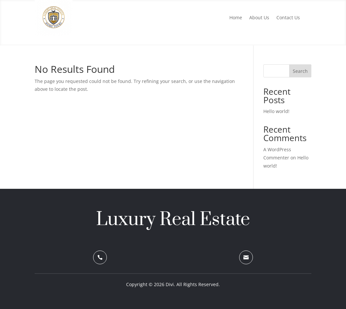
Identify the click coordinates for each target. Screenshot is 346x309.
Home (235, 18)
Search (300, 71)
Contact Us (288, 18)
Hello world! (276, 111)
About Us (259, 18)
